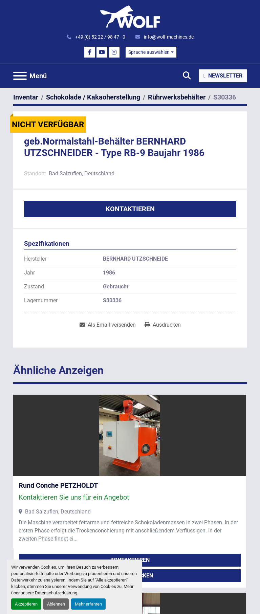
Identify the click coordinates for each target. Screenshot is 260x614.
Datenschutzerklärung (56, 592)
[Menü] (20, 76)
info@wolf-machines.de (168, 37)
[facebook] (89, 52)
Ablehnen (56, 604)
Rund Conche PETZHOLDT (58, 485)
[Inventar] (25, 97)
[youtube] (101, 52)
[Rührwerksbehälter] (176, 97)
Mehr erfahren (88, 604)
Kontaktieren (130, 209)
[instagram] (114, 52)
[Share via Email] (107, 325)
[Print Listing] (162, 325)
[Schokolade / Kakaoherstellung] (93, 97)
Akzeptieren (26, 604)
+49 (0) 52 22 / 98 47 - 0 (99, 37)
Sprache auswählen (149, 52)
